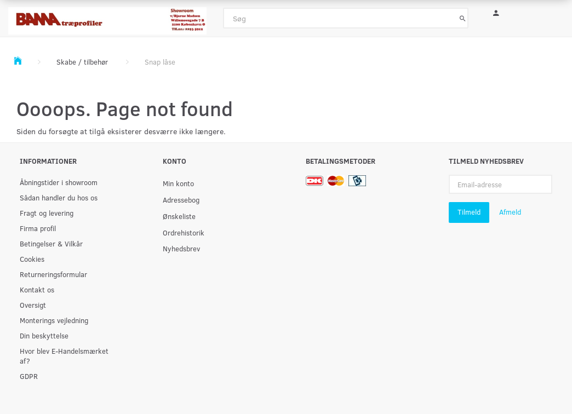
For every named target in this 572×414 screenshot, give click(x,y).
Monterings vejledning (54, 320)
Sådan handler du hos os (59, 197)
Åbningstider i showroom (59, 182)
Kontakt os (37, 289)
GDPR (29, 376)
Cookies (32, 258)
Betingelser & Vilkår (51, 243)
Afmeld (510, 212)
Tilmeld (469, 212)
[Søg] (463, 18)
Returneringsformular (53, 274)
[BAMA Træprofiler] (107, 17)
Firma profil (38, 228)
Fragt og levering (46, 212)
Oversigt (33, 304)
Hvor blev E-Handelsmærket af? (64, 355)
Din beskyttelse (44, 335)
